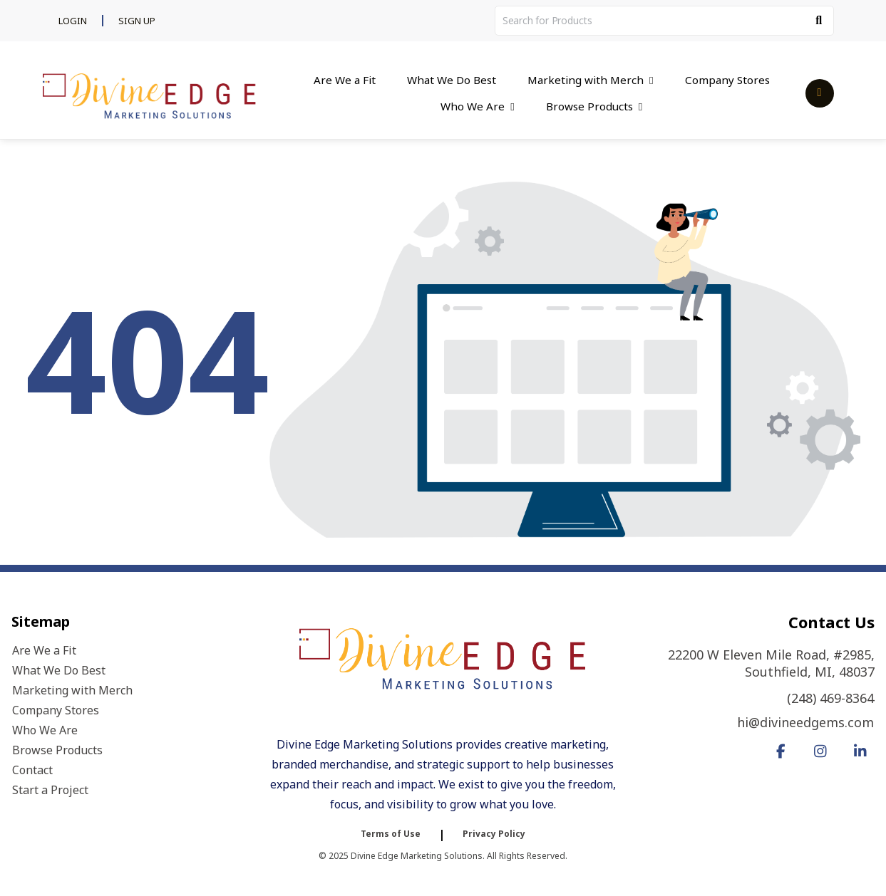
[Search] (819, 20)
